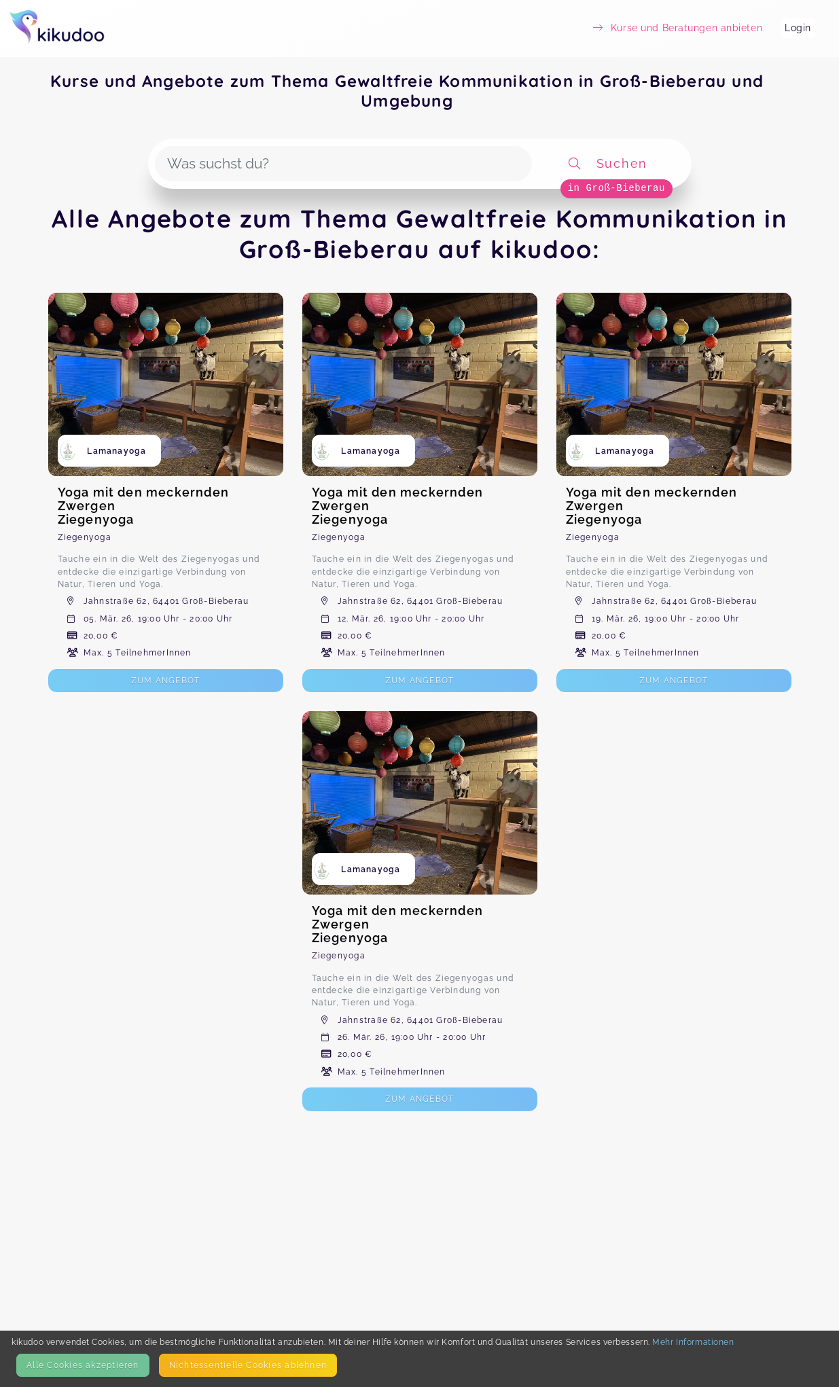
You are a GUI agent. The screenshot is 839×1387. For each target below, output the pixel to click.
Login (798, 27)
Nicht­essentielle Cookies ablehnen (248, 1365)
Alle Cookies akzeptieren (82, 1365)
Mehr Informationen (693, 1342)
